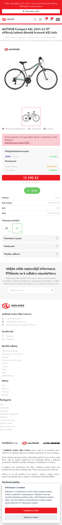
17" (8, 229)
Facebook (8, 336)
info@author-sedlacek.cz (14, 321)
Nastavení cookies (31, 517)
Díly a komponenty (7, 426)
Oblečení (4, 417)
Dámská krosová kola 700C (17, 142)
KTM (4, 372)
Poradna (5, 391)
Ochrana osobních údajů (12, 360)
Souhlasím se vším (31, 510)
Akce (2, 404)
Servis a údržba (6, 429)
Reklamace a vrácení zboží (12, 354)
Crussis (5, 366)
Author (5, 363)
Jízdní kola (22, 37)
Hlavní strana (10, 37)
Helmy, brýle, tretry (7, 420)
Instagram (8, 339)
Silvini (4, 369)
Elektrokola (4, 407)
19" (18, 229)
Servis (4, 385)
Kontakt (5, 395)
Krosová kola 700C (48, 37)
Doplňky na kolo (6, 423)
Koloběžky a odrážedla (9, 414)
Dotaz (32, 190)
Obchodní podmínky (10, 351)
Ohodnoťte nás (8, 375)
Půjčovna (5, 388)
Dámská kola (33, 37)
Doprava (5, 357)
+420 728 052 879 (11, 318)
